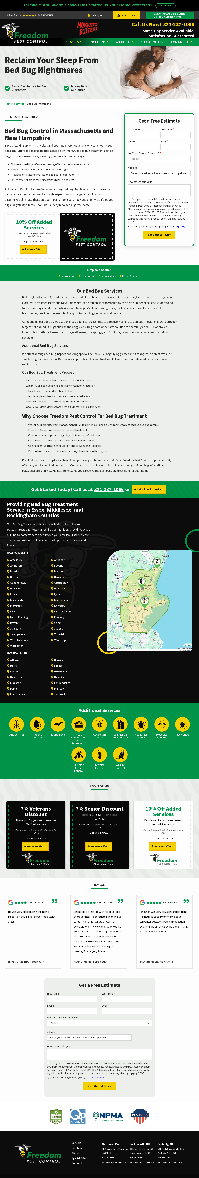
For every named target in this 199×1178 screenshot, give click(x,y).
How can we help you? (140, 181)
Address (132, 167)
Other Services (131, 276)
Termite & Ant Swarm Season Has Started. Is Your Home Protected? (99, 5)
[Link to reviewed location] (33, 902)
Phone (131, 141)
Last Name (166, 129)
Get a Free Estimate (149, 489)
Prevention (88, 276)
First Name (134, 129)
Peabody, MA (165, 1144)
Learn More (68, 276)
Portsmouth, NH (140, 1144)
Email (163, 141)
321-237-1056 (109, 489)
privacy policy (179, 226)
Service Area (108, 276)
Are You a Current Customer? (143, 153)
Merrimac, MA (110, 1144)
